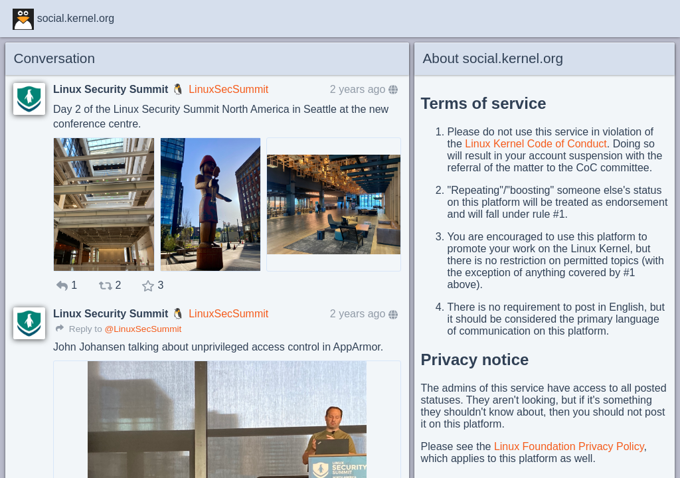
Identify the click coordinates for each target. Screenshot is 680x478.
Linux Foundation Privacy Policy (569, 446)
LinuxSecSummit (228, 89)
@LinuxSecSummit (142, 329)
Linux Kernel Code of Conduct (535, 143)
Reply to (79, 329)
